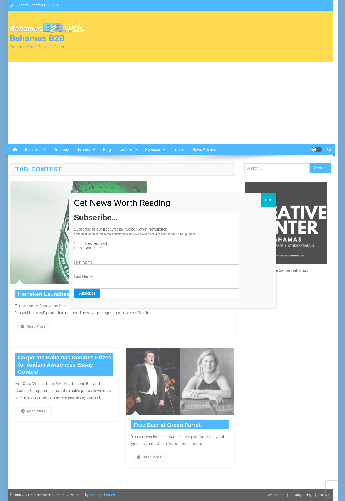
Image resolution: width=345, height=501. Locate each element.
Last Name (83, 276)
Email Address (87, 248)
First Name (83, 262)
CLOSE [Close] (269, 200)
